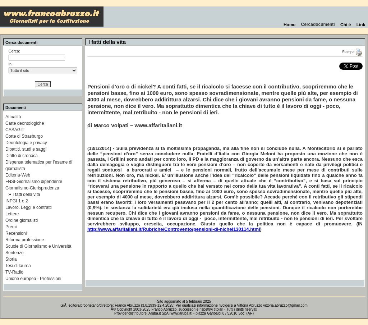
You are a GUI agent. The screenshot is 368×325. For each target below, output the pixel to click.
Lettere (12, 213)
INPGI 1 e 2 (16, 200)
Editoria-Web (17, 175)
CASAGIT (14, 129)
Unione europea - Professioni (33, 278)
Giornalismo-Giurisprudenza (32, 188)
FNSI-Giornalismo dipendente (33, 181)
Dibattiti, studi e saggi (25, 149)
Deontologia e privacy (26, 142)
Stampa (352, 52)
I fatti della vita (26, 194)
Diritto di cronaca (21, 155)
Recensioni (16, 233)
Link (361, 24)
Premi (11, 226)
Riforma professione (24, 239)
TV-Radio (14, 272)
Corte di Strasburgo (24, 136)
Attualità (13, 116)
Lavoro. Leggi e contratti (28, 207)
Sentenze (14, 252)
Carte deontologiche (24, 123)
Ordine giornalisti (21, 220)
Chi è (345, 24)
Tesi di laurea (18, 265)
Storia (11, 259)
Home (289, 24)
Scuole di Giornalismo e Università (38, 246)
